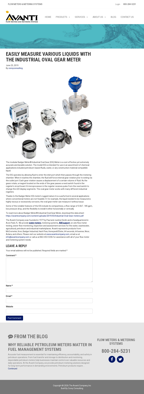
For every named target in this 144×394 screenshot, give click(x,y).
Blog (113, 17)
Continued (12, 368)
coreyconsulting (16, 68)
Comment (11, 255)
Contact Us (127, 17)
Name (9, 286)
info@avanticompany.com (17, 237)
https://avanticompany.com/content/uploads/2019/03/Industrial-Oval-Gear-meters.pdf (45, 216)
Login (117, 4)
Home (48, 17)
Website (9, 306)
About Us (99, 17)
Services (81, 17)
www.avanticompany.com (57, 234)
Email (9, 296)
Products (63, 17)
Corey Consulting (75, 388)
